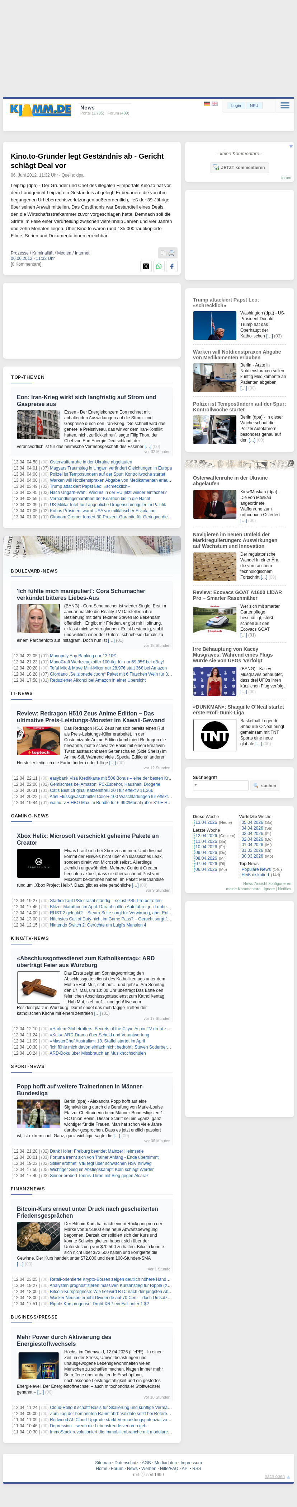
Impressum (191, 1462)
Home (101, 1468)
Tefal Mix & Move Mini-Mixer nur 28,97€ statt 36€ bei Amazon (108, 668)
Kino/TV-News (30, 938)
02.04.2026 (252, 839)
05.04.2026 (252, 822)
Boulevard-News (34, 571)
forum (286, 178)
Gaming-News (30, 815)
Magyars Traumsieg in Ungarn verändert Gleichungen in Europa (111, 468)
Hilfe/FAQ (169, 1468)
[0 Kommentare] (26, 264)
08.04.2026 (206, 858)
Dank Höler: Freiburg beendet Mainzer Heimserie (96, 1151)
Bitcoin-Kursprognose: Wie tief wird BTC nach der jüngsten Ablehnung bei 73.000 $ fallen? (136, 1291)
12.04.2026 (206, 835)
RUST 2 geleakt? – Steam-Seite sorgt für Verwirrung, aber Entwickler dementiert (126, 912)
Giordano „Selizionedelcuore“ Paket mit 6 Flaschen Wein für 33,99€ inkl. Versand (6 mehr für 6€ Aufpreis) (150, 674)
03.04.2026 (252, 833)
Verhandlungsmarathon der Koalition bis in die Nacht (100, 498)
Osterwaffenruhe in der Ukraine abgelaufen (91, 462)
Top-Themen (27, 377)
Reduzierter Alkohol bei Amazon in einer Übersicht (98, 680)
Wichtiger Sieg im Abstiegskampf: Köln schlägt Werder (102, 1169)
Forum (117, 1468)
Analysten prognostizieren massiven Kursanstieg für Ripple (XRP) (112, 1285)
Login (236, 105)
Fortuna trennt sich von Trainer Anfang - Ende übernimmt (104, 1157)
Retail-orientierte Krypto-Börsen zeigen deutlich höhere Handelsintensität (119, 1279)
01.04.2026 (252, 844)
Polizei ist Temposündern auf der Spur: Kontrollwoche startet (107, 474)
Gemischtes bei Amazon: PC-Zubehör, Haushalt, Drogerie (105, 784)
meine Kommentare (243, 889)
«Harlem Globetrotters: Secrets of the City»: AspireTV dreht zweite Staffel (120, 1028)
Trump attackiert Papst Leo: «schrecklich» (90, 486)
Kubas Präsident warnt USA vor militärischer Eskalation (102, 510)
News (132, 1468)
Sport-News (27, 1066)
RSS (196, 1468)
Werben (148, 1468)
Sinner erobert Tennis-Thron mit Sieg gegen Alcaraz (99, 1175)
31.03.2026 (252, 850)
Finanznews (28, 1188)
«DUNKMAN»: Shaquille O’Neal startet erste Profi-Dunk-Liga (238, 709)
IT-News (22, 693)
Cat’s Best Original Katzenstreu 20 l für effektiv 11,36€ (101, 790)
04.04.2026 (252, 828)
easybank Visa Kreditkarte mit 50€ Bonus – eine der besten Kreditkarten (118, 778)
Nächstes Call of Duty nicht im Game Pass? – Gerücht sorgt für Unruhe (118, 919)
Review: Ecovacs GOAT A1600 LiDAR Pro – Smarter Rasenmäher (237, 595)
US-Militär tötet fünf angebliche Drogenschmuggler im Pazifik (108, 504)
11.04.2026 (206, 841)
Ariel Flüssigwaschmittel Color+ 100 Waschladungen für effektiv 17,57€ (117, 796)
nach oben (275, 1476)
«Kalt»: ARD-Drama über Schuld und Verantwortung (99, 1034)
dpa (80, 175)
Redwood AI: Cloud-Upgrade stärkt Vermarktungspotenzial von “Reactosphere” (125, 1419)
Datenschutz (126, 1462)
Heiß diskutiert (255, 874)
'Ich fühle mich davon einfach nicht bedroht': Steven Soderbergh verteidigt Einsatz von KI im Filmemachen (151, 1047)
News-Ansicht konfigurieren (267, 883)
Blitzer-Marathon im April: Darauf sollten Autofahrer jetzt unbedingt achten (120, 906)
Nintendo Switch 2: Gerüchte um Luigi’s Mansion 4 (98, 925)
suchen (264, 785)
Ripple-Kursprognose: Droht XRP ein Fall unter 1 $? (99, 1303)
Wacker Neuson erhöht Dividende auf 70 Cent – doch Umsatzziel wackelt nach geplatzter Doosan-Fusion (150, 1297)
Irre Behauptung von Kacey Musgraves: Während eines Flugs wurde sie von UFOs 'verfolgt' (233, 654)
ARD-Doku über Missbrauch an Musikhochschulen (98, 1053)
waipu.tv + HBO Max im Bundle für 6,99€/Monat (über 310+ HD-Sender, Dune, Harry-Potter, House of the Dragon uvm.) (164, 802)
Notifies (284, 889)
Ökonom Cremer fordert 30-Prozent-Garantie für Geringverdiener (112, 516)
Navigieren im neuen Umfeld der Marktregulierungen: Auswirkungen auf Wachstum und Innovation (235, 540)
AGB (146, 1462)
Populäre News (256, 869)
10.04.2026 (206, 846)
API (185, 1468)
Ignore (269, 889)
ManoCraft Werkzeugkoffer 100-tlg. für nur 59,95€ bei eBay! (107, 661)
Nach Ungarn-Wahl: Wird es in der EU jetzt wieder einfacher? (108, 492)
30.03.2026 (252, 856)
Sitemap (103, 1462)
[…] (148, 446)
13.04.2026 (206, 822)
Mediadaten (166, 1462)
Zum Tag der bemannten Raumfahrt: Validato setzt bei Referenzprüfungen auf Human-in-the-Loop (143, 1413)
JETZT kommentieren (239, 167)
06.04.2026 (206, 869)
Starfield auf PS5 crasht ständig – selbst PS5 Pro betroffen (105, 900)
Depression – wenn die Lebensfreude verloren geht (98, 1425)
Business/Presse (34, 1317)
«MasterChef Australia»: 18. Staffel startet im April (97, 1041)
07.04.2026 (206, 863)
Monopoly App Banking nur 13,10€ (83, 655)
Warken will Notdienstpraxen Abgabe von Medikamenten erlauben (112, 480)
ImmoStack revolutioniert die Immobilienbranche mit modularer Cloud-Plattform (125, 1431)
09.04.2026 (206, 852)
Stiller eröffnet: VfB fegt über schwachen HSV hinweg (100, 1163)
